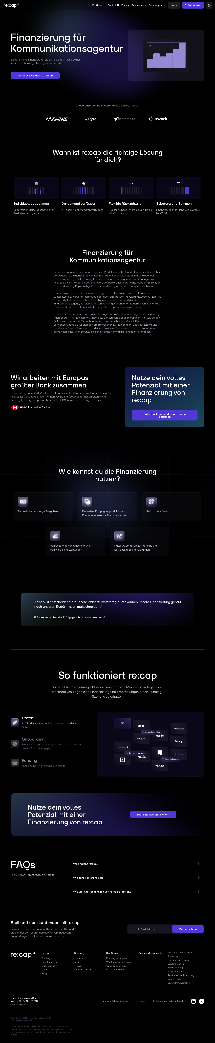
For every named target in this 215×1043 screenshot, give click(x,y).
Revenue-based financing (181, 975)
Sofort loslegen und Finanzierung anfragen (164, 415)
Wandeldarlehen (176, 971)
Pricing (125, 5)
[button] (98, 5)
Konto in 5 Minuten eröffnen (35, 75)
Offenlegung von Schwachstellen (168, 1001)
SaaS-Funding (175, 968)
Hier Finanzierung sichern (153, 814)
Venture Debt (174, 979)
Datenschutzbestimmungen (115, 1001)
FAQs (44, 970)
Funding (46, 958)
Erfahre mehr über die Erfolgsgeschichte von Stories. (68, 617)
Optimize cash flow (116, 966)
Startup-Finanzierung (179, 960)
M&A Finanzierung (115, 970)
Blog (44, 973)
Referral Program (83, 970)
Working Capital (176, 964)
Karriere (78, 962)
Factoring (173, 956)
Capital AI (113, 5)
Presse (77, 966)
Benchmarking (49, 962)
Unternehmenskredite (179, 983)
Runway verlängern (116, 958)
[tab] (48, 723)
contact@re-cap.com (22, 1004)
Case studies (48, 966)
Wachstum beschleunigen (119, 962)
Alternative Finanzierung (180, 952)
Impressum (140, 1001)
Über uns (78, 958)
